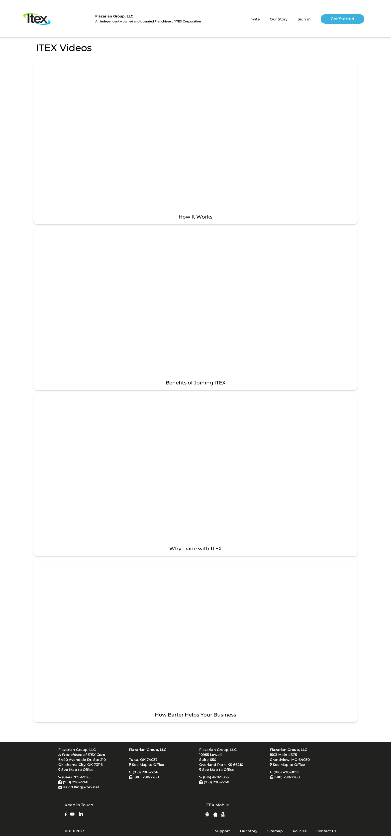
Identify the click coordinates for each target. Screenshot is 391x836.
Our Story (279, 19)
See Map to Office (77, 769)
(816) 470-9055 (216, 777)
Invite (254, 19)
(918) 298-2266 (145, 772)
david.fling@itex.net (81, 787)
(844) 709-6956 (76, 777)
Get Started (342, 18)
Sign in (304, 19)
